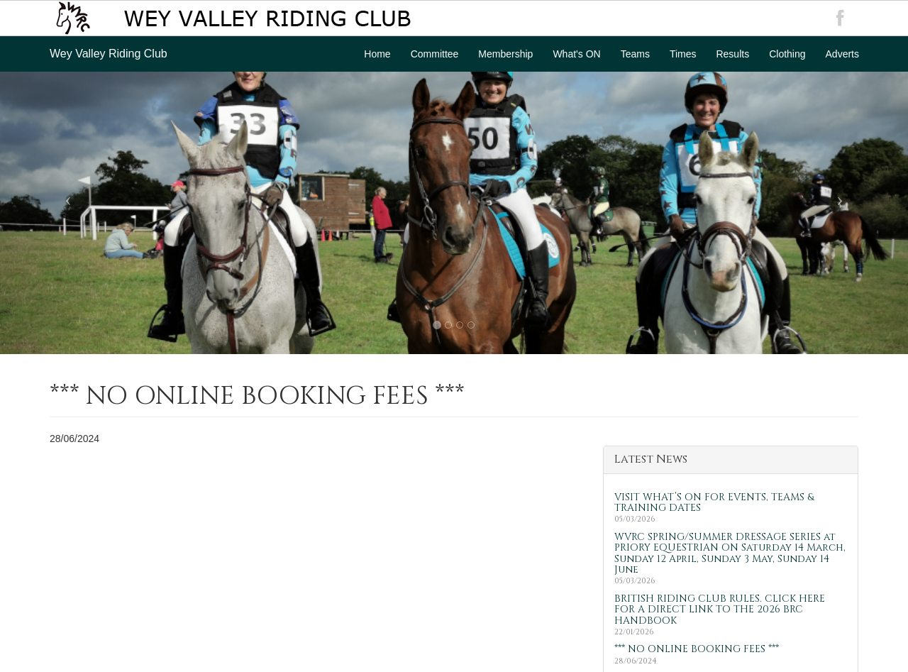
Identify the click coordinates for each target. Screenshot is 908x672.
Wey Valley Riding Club (108, 54)
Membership (505, 54)
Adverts (842, 54)
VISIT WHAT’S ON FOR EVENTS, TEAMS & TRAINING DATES (714, 502)
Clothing (787, 54)
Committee (435, 54)
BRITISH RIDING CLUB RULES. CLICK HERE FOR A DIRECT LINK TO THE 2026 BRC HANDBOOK (719, 609)
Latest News (650, 459)
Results (732, 54)
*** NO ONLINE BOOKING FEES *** (696, 649)
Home (377, 54)
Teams (635, 54)
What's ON (576, 54)
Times (683, 54)
